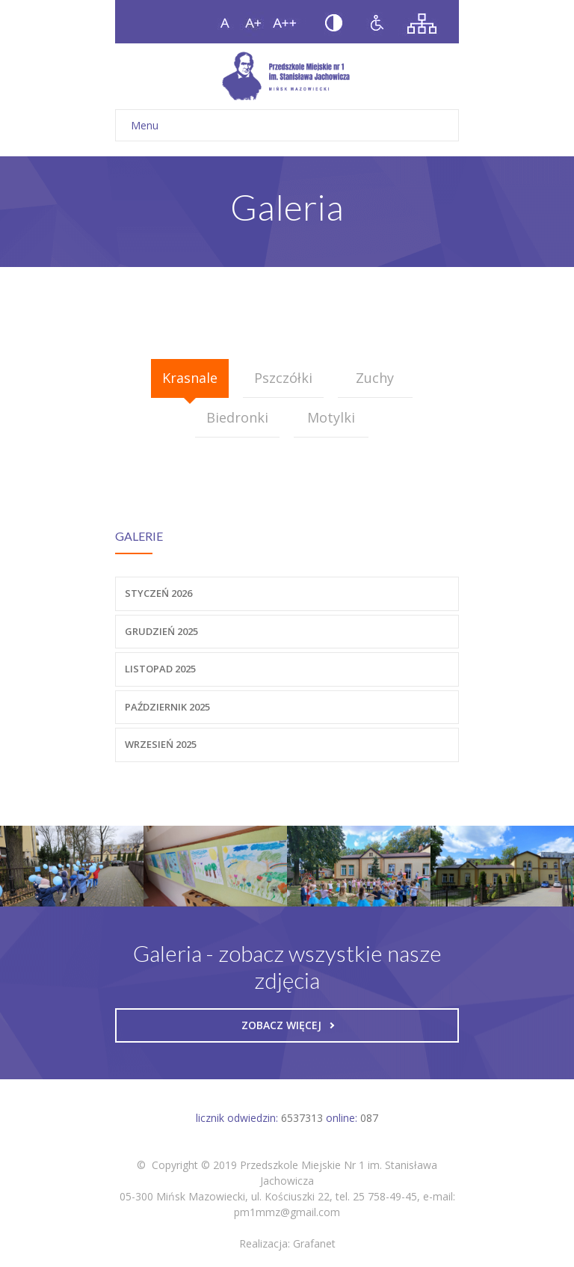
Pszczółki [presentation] (283, 378)
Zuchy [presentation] (375, 378)
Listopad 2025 (160, 668)
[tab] (190, 378)
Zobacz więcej (287, 1025)
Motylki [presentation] (331, 417)
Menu (287, 125)
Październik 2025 (167, 707)
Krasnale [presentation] (189, 378)
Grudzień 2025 (161, 631)
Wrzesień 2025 (161, 744)
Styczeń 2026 (158, 593)
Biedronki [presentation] (237, 417)
